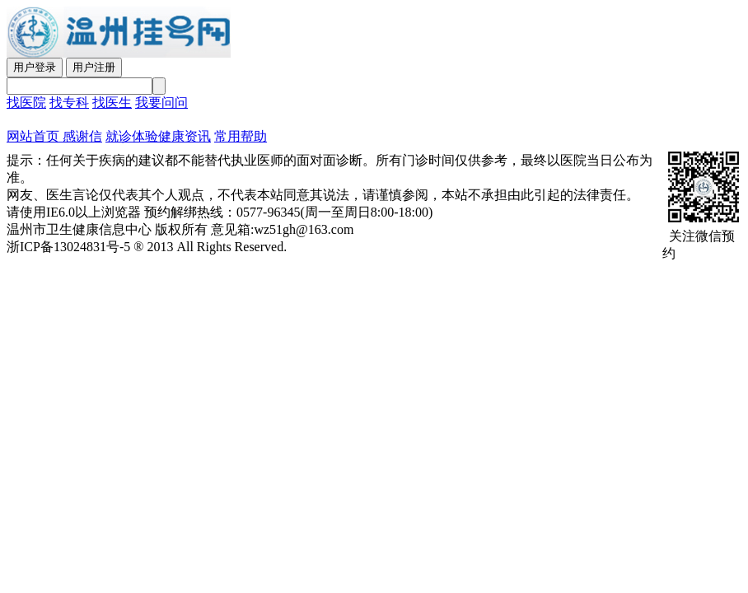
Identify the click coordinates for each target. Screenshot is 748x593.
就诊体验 (131, 136)
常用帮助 (240, 136)
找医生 (112, 103)
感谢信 (80, 136)
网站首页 (33, 136)
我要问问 (161, 103)
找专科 (69, 103)
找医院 (26, 103)
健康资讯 (184, 136)
